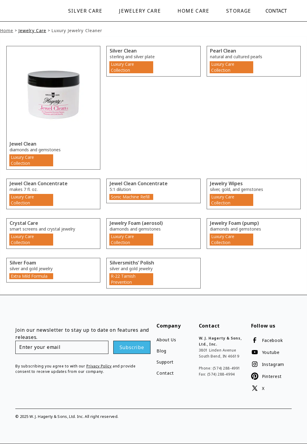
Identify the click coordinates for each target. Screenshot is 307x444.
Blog (161, 351)
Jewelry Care (32, 30)
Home (6, 30)
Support (165, 362)
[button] (86, 10)
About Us (166, 340)
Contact (276, 11)
